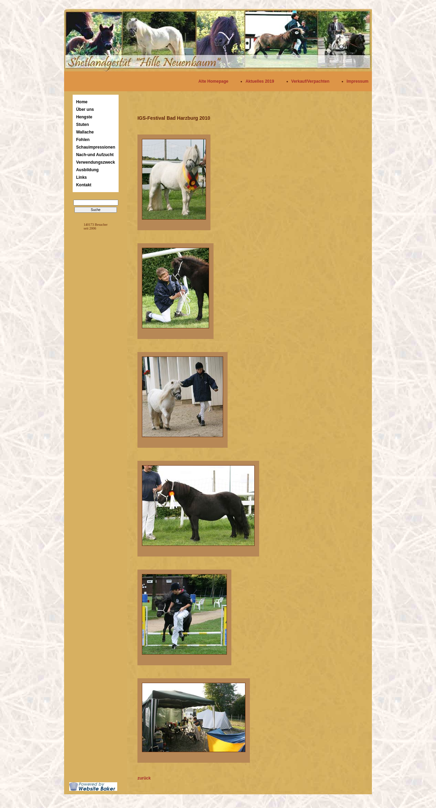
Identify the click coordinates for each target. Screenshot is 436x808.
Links (81, 177)
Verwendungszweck (95, 162)
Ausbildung (87, 169)
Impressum (357, 81)
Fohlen (82, 139)
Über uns (85, 109)
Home (81, 101)
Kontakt (84, 185)
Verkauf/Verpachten (310, 81)
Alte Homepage (213, 81)
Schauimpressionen (95, 147)
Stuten (82, 124)
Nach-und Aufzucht (95, 154)
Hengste (84, 117)
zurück (144, 778)
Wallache (85, 132)
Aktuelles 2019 (259, 81)
